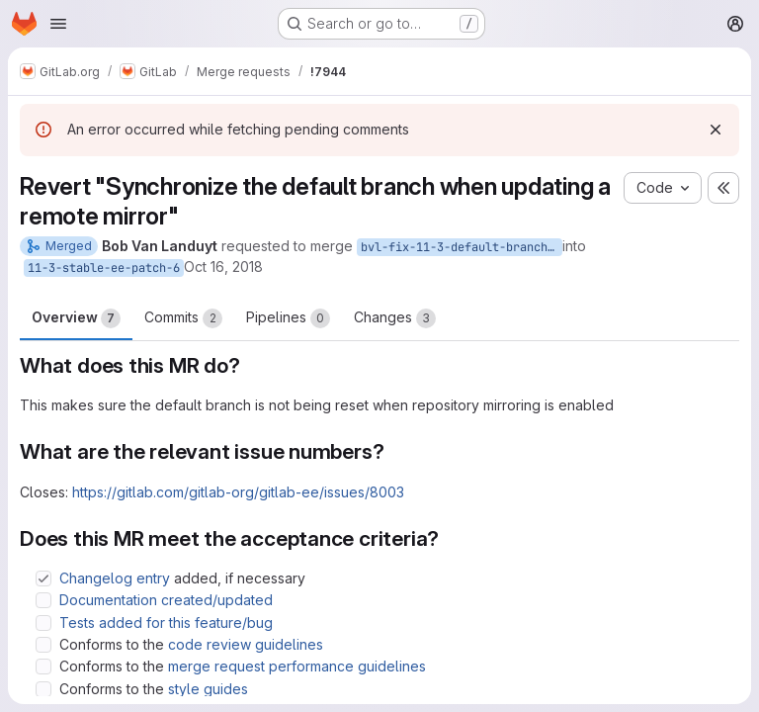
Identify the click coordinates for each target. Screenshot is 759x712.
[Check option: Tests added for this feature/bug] (43, 623)
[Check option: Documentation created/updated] (43, 600)
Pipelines (288, 318)
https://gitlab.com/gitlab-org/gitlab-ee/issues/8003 (238, 492)
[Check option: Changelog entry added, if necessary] (43, 578)
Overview (76, 318)
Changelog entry (114, 578)
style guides (208, 688)
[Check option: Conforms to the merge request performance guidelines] (43, 666)
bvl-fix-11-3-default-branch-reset (461, 247)
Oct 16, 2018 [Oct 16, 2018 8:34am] (223, 266)
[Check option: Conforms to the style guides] (43, 689)
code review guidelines (245, 644)
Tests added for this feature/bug (166, 622)
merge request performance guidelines (297, 666)
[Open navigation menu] (58, 24)
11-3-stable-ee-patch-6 (104, 268)
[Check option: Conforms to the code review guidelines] (43, 645)
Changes (395, 318)
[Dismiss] (715, 129)
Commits (183, 318)
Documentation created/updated (166, 599)
